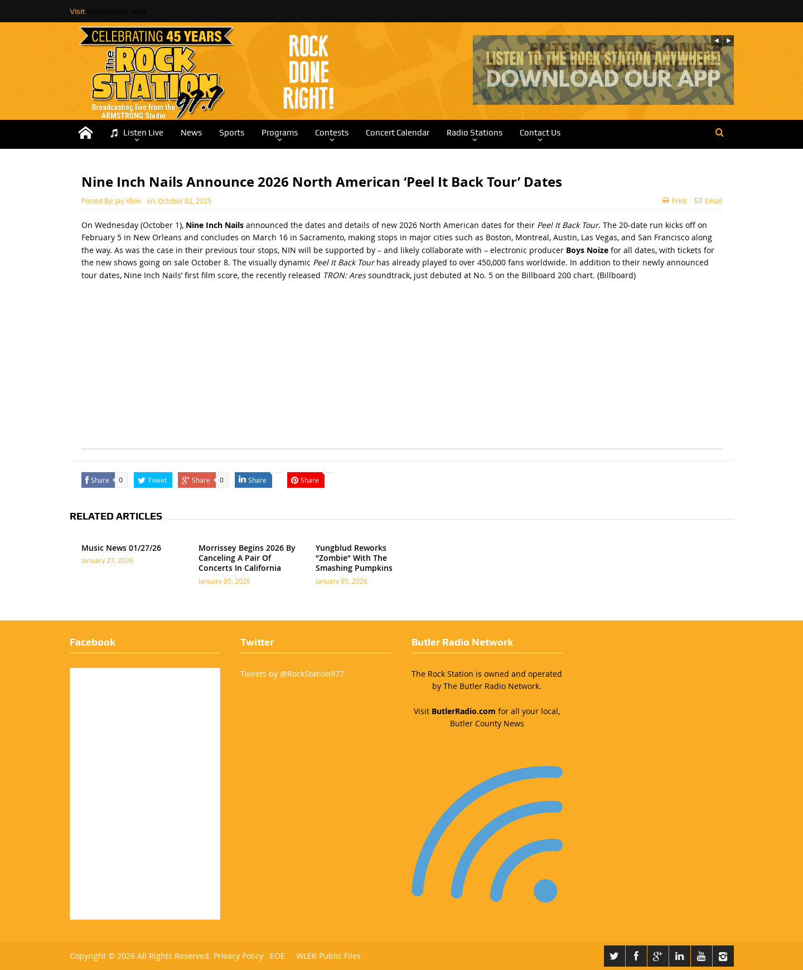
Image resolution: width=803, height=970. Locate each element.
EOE (275, 955)
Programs (280, 133)
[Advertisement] (401, 371)
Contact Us (540, 133)
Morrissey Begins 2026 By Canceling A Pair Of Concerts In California (247, 557)
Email (708, 200)
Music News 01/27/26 (121, 547)
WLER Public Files (328, 955)
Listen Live (136, 133)
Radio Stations (474, 133)
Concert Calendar (397, 133)
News (191, 133)
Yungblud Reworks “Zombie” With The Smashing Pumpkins (354, 557)
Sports (231, 133)
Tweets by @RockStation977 (292, 673)
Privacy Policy (238, 955)
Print (674, 200)
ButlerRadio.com (116, 11)
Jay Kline (128, 200)
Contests (332, 133)
